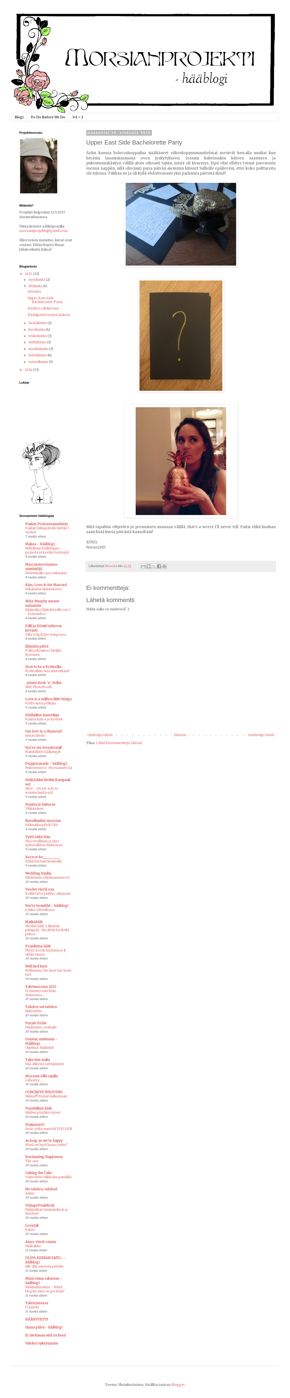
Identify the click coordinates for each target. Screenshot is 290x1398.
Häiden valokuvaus (43, 308)
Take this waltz (37, 1060)
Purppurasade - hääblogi (46, 763)
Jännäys (34, 291)
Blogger (177, 1385)
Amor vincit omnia (40, 1242)
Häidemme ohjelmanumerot (47, 878)
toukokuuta (38, 336)
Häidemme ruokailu (41, 1027)
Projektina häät (38, 946)
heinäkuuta (38, 323)
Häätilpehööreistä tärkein (49, 315)
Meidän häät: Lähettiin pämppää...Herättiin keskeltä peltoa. (47, 930)
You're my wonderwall (43, 747)
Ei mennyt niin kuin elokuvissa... (40, 993)
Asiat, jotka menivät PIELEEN (48, 1129)
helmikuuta (38, 355)
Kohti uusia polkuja (40, 703)
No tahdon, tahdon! (41, 1189)
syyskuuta (37, 279)
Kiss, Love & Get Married (46, 585)
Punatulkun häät (38, 1108)
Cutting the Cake (38, 1173)
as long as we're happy (44, 1140)
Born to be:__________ (42, 857)
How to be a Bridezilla (43, 667)
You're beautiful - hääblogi (46, 906)
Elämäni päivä (36, 646)
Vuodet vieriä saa (39, 889)
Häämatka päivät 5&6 (41, 825)
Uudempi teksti (100, 735)
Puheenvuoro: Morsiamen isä (48, 768)
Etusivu (180, 735)
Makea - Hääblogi (40, 544)
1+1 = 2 (77, 117)
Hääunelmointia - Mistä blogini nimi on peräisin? (45, 1289)
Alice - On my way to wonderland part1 (41, 791)
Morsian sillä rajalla (41, 1076)
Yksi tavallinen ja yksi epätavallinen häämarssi (44, 843)
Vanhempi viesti (261, 735)
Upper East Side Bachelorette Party (45, 300)
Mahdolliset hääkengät (42, 752)
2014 (29, 370)
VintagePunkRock (39, 1205)
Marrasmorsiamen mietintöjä (41, 566)
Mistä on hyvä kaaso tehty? (46, 1145)
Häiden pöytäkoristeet (42, 1112)
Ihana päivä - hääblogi (43, 1327)
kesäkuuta (37, 329)
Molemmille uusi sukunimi (46, 573)
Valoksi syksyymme (41, 1343)
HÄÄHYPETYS (36, 1319)
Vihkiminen (34, 809)
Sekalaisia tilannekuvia (43, 589)
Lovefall (31, 1225)
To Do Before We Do (48, 117)
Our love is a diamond (43, 731)
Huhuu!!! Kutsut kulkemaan (46, 1096)
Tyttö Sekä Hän (37, 837)
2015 (29, 274)
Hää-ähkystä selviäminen (44, 1064)
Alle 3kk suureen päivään (44, 1266)
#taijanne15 (34, 1124)
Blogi (19, 117)
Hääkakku (33, 1246)
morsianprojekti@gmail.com (43, 231)
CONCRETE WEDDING (43, 1092)
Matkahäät (34, 922)
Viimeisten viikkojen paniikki (48, 1177)
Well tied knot (36, 966)
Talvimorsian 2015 (40, 987)
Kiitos (30, 1230)
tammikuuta (38, 362)
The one (31, 1161)
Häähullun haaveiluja (42, 715)
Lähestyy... (33, 1080)
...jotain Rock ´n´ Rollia (43, 683)
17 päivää (32, 1307)
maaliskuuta (38, 349)
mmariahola (35, 735)
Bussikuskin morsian (43, 821)
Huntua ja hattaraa (40, 804)
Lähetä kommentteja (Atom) (119, 743)
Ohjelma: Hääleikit (39, 1048)
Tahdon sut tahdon (41, 1007)
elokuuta (35, 286)
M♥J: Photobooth (38, 687)
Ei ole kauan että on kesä (45, 1335)
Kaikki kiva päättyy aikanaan (48, 894)
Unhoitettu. (34, 1011)
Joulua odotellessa (39, 910)
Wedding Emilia (38, 873)
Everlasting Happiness (44, 1157)
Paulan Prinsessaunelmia (46, 524)
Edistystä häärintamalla (43, 861)
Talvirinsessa (36, 1303)
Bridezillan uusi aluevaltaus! (47, 671)
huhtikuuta (37, 342)
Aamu (29, 1193)
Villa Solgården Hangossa (45, 635)
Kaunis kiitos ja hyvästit (44, 719)
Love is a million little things (48, 699)
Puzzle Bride (35, 1023)
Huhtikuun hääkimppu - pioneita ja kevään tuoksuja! (47, 550)
